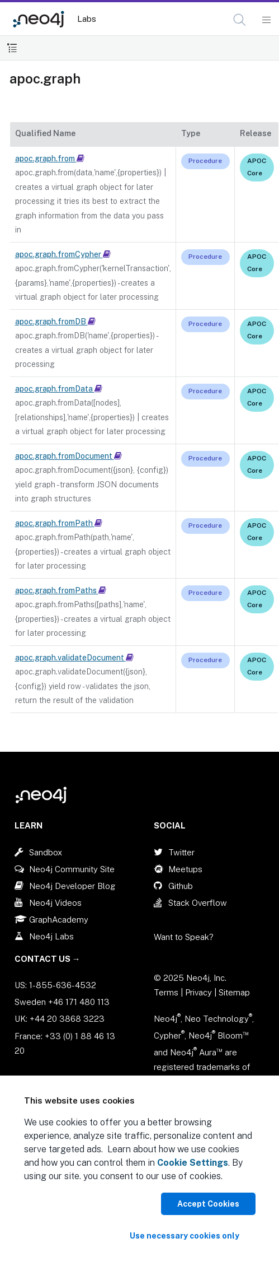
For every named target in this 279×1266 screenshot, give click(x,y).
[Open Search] (240, 20)
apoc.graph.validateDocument (74, 657)
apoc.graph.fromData (58, 388)
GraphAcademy (58, 919)
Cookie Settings (192, 1162)
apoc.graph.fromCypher (63, 254)
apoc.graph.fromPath (58, 523)
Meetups (185, 869)
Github (180, 886)
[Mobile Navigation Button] (266, 20)
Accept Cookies (208, 1203)
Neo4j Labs (51, 936)
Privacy (199, 992)
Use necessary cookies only (184, 1235)
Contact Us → (48, 959)
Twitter (181, 852)
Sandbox (45, 852)
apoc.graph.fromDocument (68, 456)
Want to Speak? (184, 937)
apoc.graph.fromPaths (60, 590)
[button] (239, 19)
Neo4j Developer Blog (72, 886)
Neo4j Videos (55, 902)
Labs (86, 19)
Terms (166, 992)
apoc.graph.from (49, 158)
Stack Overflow (197, 902)
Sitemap (234, 992)
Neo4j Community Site (72, 869)
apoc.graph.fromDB (55, 321)
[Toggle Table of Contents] (12, 48)
